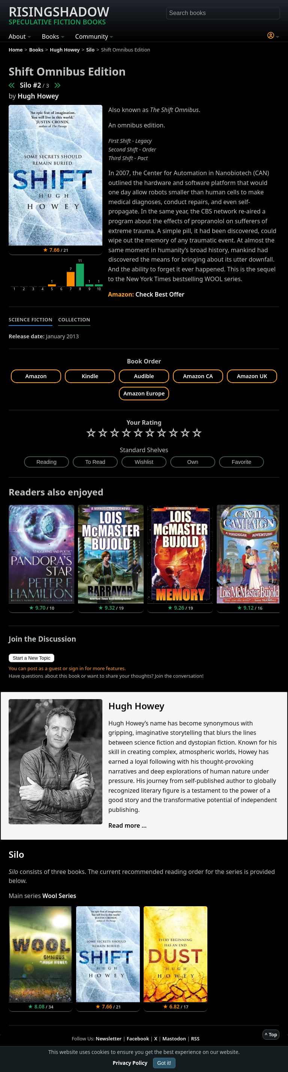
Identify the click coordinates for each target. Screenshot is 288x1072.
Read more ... (127, 825)
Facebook (138, 1038)
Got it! (164, 1063)
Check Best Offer (159, 294)
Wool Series (59, 896)
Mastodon (174, 1038)
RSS (195, 1038)
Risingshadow (59, 14)
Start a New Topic (31, 658)
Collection (74, 319)
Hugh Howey (38, 95)
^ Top (271, 1034)
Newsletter (109, 1038)
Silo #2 (30, 84)
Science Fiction (30, 319)
